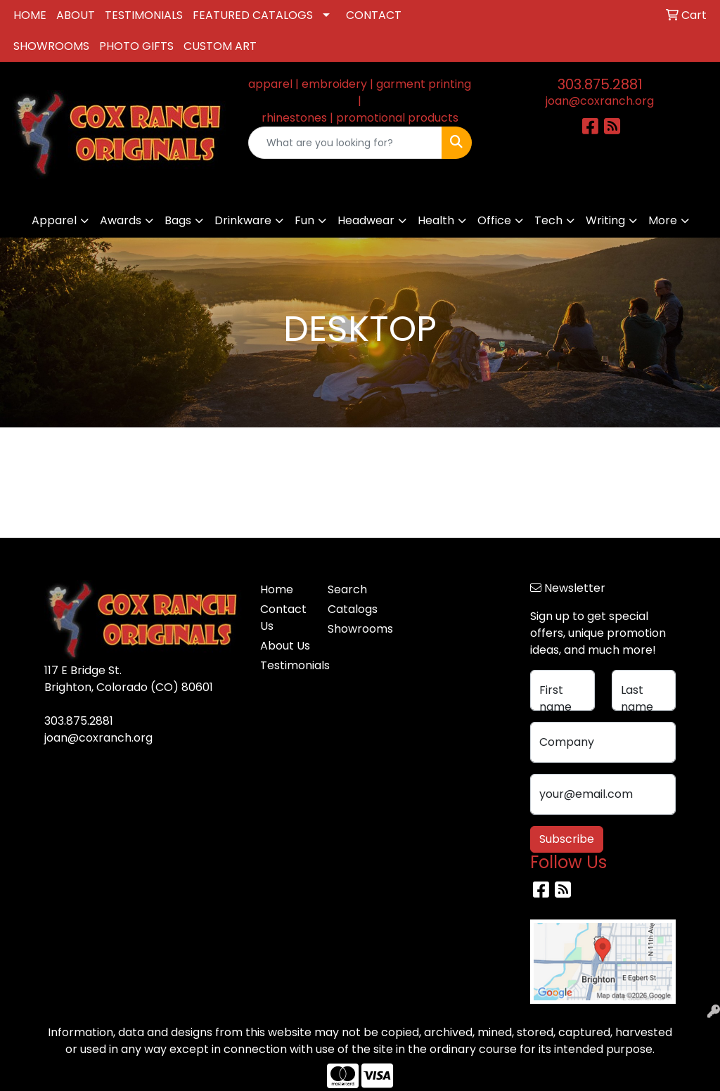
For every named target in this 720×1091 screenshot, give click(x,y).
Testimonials (285, 665)
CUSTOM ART (220, 46)
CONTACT (373, 15)
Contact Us (283, 617)
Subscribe (566, 839)
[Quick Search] (345, 143)
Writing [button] (605, 220)
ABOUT (75, 15)
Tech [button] (548, 220)
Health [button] (436, 220)
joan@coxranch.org (600, 101)
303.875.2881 (600, 84)
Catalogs (353, 609)
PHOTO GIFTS (136, 46)
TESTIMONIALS (144, 15)
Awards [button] (120, 220)
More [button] (662, 220)
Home (276, 589)
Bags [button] (178, 220)
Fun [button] (304, 220)
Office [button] (494, 220)
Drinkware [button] (242, 220)
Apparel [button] (54, 220)
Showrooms (353, 629)
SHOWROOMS (51, 46)
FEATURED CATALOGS (253, 15)
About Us (285, 646)
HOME (29, 15)
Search (347, 589)
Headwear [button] (366, 220)
